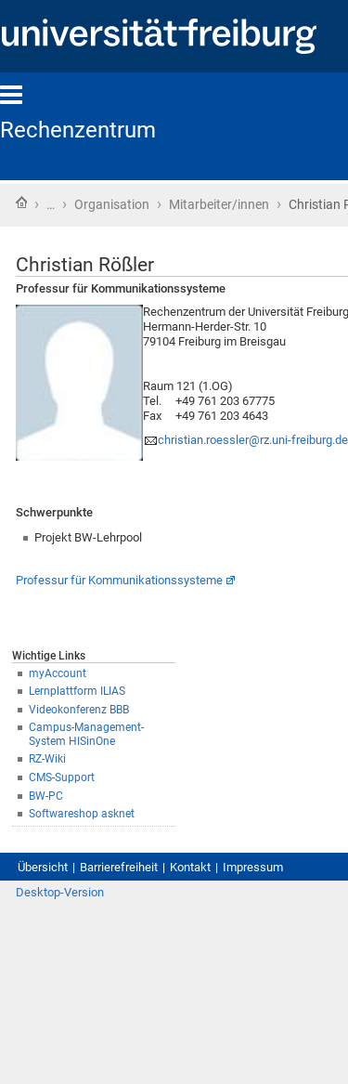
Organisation (111, 204)
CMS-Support (62, 777)
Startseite (21, 202)
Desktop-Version (60, 892)
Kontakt (190, 867)
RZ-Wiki (47, 758)
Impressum (253, 867)
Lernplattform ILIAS (77, 691)
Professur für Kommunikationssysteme (119, 580)
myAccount (57, 673)
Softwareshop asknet (82, 813)
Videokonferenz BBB (79, 709)
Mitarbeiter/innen (219, 204)
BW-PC (46, 796)
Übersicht (43, 867)
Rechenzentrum (78, 130)
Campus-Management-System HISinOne (86, 734)
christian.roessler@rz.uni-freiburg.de (253, 440)
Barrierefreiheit (119, 867)
